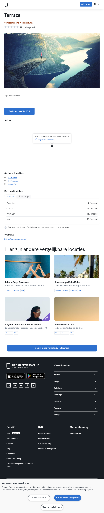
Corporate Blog (44, 444)
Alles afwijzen (39, 498)
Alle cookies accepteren (68, 498)
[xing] (33, 385)
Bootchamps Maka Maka (67, 282)
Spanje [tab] (75, 414)
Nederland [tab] (75, 401)
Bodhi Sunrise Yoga (64, 325)
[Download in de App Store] (15, 376)
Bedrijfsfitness (44, 434)
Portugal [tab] (75, 408)
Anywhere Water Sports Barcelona (23, 325)
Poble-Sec (12, 184)
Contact (9, 444)
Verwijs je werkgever (47, 449)
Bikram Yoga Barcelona (17, 282)
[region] (52, 496)
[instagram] (8, 385)
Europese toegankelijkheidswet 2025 (19, 465)
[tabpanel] (52, 211)
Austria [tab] (75, 374)
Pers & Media (11, 439)
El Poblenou (13, 181)
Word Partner (44, 439)
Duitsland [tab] (75, 388)
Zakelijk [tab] (23, 196)
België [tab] (75, 381)
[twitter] (21, 385)
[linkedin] (15, 385)
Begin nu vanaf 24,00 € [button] (19, 111)
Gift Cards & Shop (13, 459)
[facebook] (27, 385)
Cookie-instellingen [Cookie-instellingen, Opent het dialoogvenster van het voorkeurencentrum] (52, 507)
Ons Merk (10, 454)
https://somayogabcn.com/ (15, 239)
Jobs (8, 434)
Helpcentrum (75, 434)
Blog (8, 449)
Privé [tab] (10, 196)
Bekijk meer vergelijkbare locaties (52, 348)
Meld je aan (86, 4)
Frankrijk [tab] (75, 394)
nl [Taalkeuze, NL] (96, 4)
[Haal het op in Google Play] (35, 376)
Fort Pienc (12, 178)
